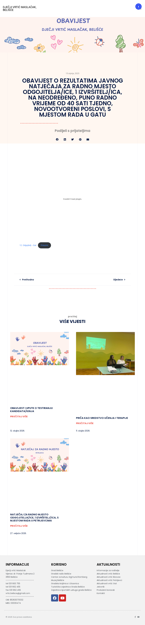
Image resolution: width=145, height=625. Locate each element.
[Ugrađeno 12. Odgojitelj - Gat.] (72, 199)
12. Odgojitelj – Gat (28, 245)
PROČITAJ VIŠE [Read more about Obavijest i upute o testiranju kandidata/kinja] (19, 416)
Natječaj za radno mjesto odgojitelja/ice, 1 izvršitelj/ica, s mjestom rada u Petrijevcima (34, 517)
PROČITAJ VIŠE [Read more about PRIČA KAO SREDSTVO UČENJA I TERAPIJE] (84, 423)
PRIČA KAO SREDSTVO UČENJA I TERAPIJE (102, 418)
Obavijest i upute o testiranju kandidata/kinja (31, 409)
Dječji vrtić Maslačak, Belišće (19, 8)
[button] (57, 139)
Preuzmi (44, 245)
